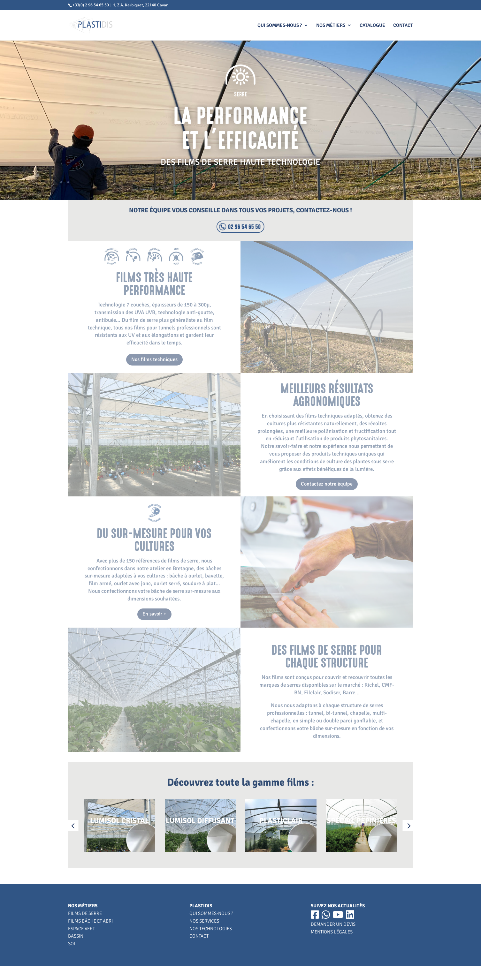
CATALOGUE (372, 25)
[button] (73, 825)
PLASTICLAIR (280, 820)
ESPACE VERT (81, 929)
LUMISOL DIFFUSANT (200, 820)
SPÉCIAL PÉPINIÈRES (361, 820)
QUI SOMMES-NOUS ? (279, 25)
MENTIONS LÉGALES (332, 932)
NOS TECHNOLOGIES (210, 929)
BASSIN (75, 936)
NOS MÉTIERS (330, 25)
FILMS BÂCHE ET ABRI (90, 921)
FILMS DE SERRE (85, 913)
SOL (72, 944)
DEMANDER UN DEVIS (333, 924)
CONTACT (403, 25)
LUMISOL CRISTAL (119, 820)
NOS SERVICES (204, 921)
